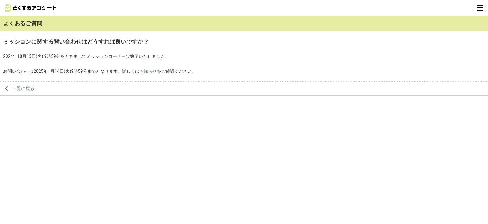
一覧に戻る (23, 88)
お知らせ (148, 71)
